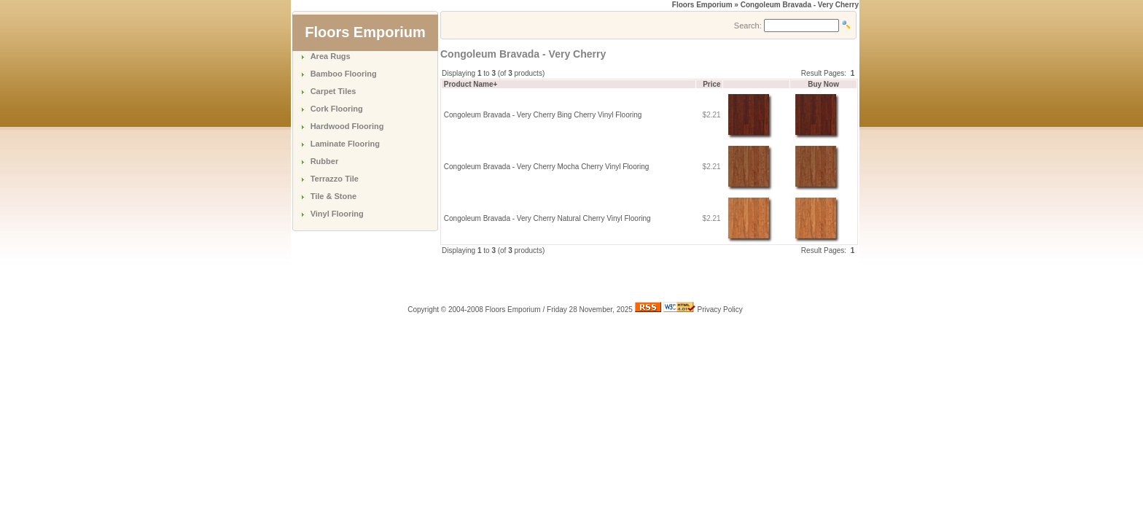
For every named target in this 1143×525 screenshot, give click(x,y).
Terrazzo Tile (335, 178)
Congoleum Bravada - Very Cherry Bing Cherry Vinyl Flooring (543, 115)
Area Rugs (331, 56)
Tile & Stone (333, 196)
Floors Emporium (702, 5)
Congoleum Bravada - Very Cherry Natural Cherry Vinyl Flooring (547, 218)
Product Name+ (471, 84)
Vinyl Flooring (337, 213)
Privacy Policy (720, 310)
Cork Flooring (337, 108)
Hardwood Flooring (347, 126)
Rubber (325, 161)
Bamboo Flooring (344, 73)
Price (711, 84)
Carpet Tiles (333, 91)
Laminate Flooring (345, 143)
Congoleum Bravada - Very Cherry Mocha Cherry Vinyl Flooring (546, 167)
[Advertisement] (610, 278)
